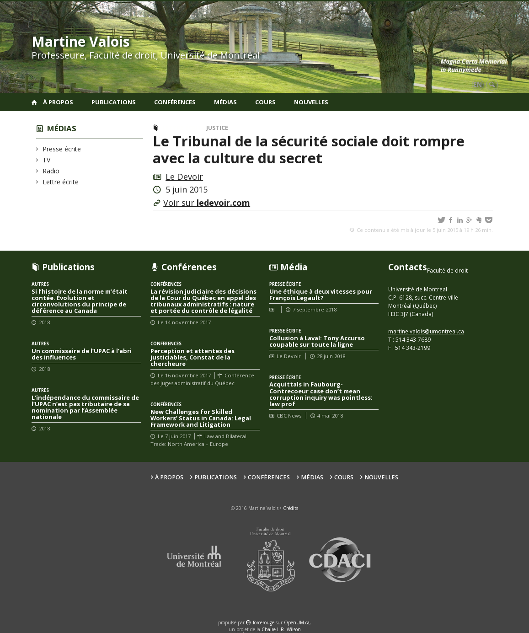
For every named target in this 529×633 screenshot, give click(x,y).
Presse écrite (62, 149)
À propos (58, 102)
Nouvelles (311, 102)
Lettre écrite (61, 181)
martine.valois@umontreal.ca (426, 331)
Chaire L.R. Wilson (281, 629)
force (263, 622)
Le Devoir (184, 176)
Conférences (175, 102)
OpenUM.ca (297, 622)
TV (46, 160)
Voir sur (206, 202)
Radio (51, 170)
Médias (225, 102)
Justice (217, 128)
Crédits (290, 508)
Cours (265, 102)
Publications (113, 102)
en (477, 84)
